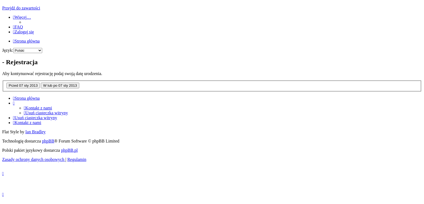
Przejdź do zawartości (21, 8)
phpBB (48, 141)
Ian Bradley (35, 131)
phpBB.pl (69, 150)
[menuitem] (18, 27)
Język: (7, 50)
